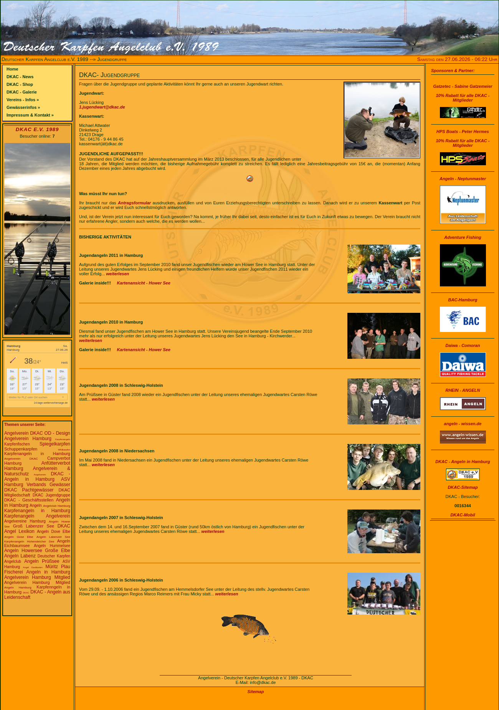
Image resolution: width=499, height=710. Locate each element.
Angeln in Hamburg (48, 572)
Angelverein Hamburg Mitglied (37, 577)
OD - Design (57, 433)
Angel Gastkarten (33, 567)
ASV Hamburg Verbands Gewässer (37, 482)
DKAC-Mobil (462, 515)
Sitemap (256, 691)
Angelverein (40, 474)
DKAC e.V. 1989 (37, 129)
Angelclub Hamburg (56, 506)
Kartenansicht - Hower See (143, 283)
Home (12, 69)
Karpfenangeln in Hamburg (37, 453)
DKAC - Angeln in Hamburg (37, 476)
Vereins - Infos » (23, 99)
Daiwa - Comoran (463, 345)
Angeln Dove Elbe (53, 531)
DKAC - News (20, 76)
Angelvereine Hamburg (25, 521)
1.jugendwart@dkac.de (102, 107)
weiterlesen (117, 273)
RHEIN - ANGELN (462, 390)
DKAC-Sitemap (463, 487)
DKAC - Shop (20, 84)
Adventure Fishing (462, 237)
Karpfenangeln (62, 439)
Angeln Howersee (23, 550)
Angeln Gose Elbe (18, 537)
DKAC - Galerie (22, 92)
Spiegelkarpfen (55, 444)
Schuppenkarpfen (20, 449)
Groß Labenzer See (33, 526)
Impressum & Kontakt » (30, 115)
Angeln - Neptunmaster (463, 178)
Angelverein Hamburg (27, 438)
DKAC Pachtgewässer (29, 490)
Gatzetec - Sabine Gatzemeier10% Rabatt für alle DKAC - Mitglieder (462, 93)
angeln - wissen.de (463, 423)
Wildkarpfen (64, 450)
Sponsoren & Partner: (453, 70)
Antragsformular (134, 203)
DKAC (26, 593)
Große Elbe (57, 550)
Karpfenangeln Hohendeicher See (29, 541)
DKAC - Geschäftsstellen (28, 500)
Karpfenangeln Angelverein (37, 516)
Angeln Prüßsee (41, 561)
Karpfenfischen (17, 444)
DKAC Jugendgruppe (51, 495)
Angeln (35, 505)
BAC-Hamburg (463, 299)
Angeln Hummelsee (52, 546)
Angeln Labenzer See (53, 537)
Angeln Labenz (20, 556)
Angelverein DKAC (23, 433)
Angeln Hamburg (17, 587)
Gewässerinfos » (23, 107)
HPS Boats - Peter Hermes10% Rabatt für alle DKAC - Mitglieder (463, 138)
